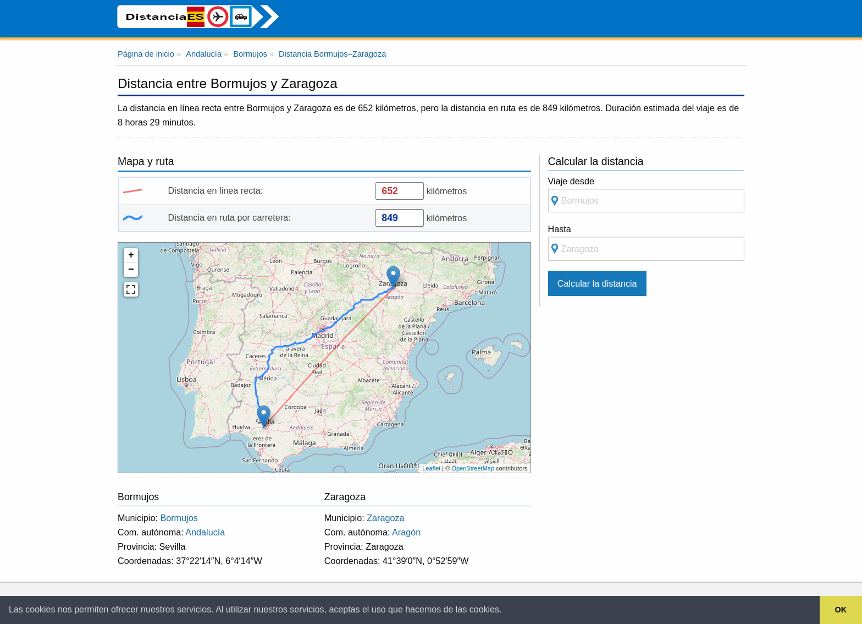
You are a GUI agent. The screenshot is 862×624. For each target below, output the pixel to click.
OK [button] (841, 609)
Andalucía (205, 532)
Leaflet (431, 468)
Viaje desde (646, 194)
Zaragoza (385, 518)
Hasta (646, 242)
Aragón (406, 532)
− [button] (131, 269)
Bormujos (178, 518)
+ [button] (131, 255)
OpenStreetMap (472, 468)
